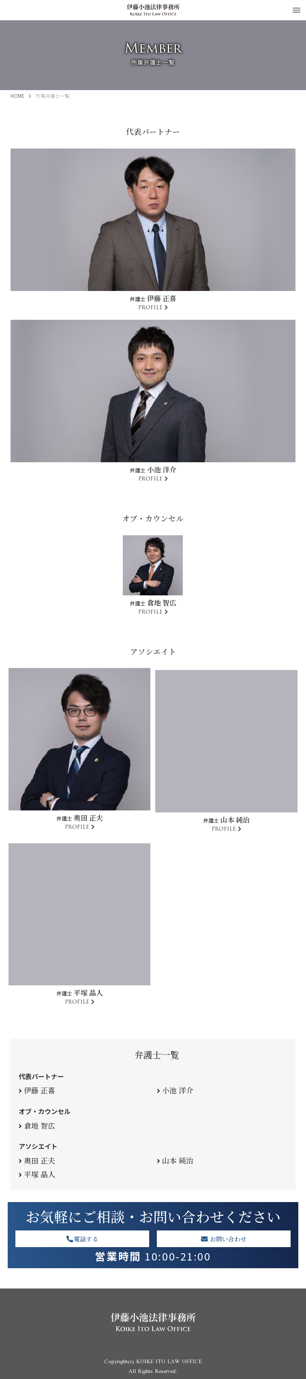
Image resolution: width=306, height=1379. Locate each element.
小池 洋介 (177, 1090)
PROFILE (150, 307)
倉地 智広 (39, 1125)
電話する (82, 1239)
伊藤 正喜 (39, 1090)
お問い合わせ (223, 1239)
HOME (17, 95)
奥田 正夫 (39, 1160)
